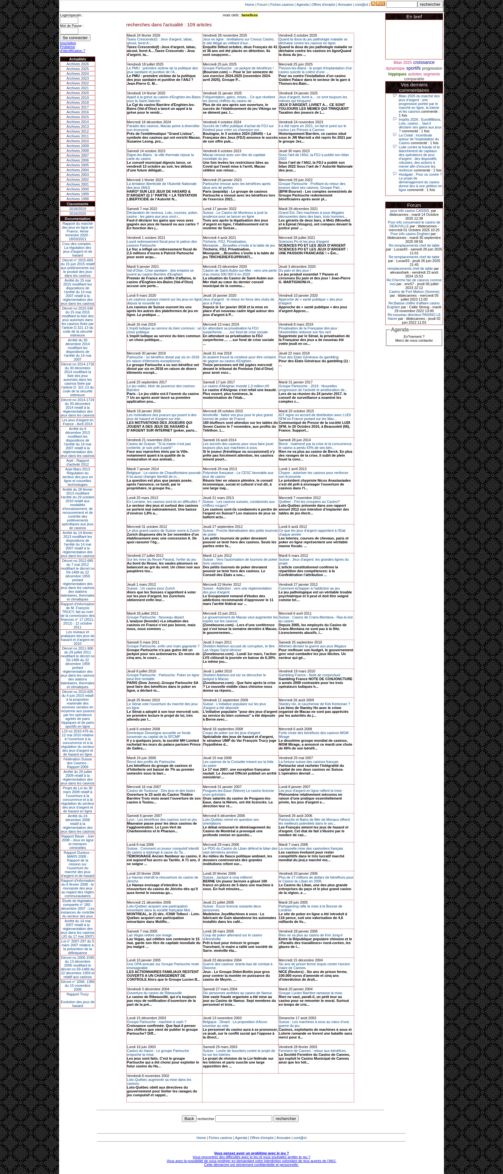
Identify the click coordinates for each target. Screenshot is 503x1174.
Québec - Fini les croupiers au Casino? (309, 502)
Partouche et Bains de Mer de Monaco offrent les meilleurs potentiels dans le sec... (314, 821)
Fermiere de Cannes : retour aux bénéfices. (313, 1051)
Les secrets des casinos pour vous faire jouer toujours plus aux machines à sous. (238, 446)
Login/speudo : (71, 15)
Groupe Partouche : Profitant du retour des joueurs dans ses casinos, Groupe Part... (312, 185)
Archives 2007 (77, 155)
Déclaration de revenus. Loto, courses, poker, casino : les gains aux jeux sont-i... (162, 214)
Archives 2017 (77, 107)
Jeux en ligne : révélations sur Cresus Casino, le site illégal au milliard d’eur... (239, 41)
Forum (262, 4)
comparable (414, 79)
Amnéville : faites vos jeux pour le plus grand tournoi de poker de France (238, 417)
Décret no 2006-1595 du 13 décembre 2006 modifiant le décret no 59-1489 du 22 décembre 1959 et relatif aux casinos (78, 967)
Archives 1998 (77, 199)
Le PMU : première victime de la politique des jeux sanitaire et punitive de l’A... (162, 70)
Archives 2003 (77, 175)
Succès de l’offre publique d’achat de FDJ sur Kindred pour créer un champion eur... (238, 128)
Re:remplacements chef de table (414, 245)
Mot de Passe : (71, 26)
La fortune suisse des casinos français (309, 762)
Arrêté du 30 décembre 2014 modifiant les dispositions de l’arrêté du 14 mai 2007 (77, 349)
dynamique (395, 68)
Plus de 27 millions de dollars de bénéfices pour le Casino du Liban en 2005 (316, 879)
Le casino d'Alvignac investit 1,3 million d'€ (236, 386)
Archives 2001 (77, 184)
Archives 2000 (77, 189)
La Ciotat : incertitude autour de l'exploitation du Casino (419, 139)
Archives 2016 (77, 112)
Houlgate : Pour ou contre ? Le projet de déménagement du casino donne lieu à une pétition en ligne (420, 182)
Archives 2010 (77, 141)
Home (249, 4)
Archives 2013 (77, 126)
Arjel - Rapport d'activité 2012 (77, 462)
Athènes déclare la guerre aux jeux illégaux (312, 646)
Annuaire (345, 4)
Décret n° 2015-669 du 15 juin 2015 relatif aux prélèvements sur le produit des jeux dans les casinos (77, 267)
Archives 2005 (77, 165)
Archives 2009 (77, 146)
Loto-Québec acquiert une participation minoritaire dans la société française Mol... (160, 908)
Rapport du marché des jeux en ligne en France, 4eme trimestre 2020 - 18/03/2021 (77, 231)
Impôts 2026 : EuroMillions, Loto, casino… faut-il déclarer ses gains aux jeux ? (420, 125)
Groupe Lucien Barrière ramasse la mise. (311, 993)
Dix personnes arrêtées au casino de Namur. (238, 993)
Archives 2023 (77, 78)
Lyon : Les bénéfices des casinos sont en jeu (162, 819)
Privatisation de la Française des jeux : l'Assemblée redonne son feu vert (309, 330)
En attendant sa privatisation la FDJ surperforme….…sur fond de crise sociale (235, 330)
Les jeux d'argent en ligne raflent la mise (310, 791)
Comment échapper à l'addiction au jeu (309, 588)
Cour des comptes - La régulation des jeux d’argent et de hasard (77, 249)
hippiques (397, 74)
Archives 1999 (77, 194)
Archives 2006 (77, 160)
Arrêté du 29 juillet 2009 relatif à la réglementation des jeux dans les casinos (78, 777)
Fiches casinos (282, 4)
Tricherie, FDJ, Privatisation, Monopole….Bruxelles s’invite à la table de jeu (239, 243)
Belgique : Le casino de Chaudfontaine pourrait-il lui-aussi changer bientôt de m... (164, 474)
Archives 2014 (77, 122)
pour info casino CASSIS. (410, 211)
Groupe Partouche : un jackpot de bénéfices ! (238, 68)
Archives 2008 (77, 151)
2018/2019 (77, 209)
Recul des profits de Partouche (151, 762)
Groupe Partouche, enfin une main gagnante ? (163, 646)
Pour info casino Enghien (410, 234)
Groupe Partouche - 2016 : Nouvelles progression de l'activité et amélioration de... (313, 388)
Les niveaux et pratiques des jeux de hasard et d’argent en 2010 (78, 637)
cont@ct (361, 4)
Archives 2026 (77, 64)
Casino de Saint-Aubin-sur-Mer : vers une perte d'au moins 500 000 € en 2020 (240, 272)
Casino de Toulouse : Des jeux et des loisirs (161, 791)
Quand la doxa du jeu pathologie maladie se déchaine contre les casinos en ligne (313, 41)
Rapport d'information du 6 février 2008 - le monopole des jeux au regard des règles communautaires (78, 888)
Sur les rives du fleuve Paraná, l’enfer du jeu (161, 559)
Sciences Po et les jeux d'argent (304, 241)
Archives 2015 (77, 117)
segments (431, 74)
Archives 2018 (77, 102)
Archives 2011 (77, 136)
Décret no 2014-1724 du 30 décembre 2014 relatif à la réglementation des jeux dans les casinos (78, 407)
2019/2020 (77, 213)
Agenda (302, 4)
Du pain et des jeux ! (295, 270)
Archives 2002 (77, 179)
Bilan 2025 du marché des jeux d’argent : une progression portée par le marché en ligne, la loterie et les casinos (419, 103)
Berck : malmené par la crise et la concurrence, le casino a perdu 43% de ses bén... (316, 446)
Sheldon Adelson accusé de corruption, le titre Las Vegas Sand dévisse (239, 648)
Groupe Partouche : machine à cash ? (156, 1022)
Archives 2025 (77, 69)
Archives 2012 (77, 131)
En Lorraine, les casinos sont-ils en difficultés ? (163, 502)
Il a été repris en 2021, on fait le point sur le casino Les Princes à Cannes (312, 128)
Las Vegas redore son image (149, 935)
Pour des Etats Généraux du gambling (309, 357)
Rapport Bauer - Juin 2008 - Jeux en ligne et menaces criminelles (77, 842)
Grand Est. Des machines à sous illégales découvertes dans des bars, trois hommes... (313, 214)
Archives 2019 (77, 98)
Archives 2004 (77, 170)
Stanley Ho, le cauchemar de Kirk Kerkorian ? (314, 704)
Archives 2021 (77, 88)
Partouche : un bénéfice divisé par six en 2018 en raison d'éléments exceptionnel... (163, 359)
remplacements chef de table (410, 268)
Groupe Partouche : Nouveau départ (155, 617)
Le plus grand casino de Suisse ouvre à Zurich (163, 530)
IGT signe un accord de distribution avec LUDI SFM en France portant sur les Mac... (315, 417)
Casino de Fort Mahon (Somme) (414, 292)
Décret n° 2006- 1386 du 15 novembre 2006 (78, 985)
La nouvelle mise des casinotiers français (311, 848)
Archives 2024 (77, 73)
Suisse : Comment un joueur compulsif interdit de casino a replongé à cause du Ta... (163, 850)
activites (415, 74)
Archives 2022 (77, 83)
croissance (424, 62)
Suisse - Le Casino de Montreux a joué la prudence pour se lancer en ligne (235, 214)
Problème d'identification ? (72, 49)
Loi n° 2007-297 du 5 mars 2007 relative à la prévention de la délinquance (77, 947)
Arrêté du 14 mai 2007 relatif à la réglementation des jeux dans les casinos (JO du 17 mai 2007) (78, 928)
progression (432, 68)
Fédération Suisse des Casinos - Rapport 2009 (78, 763)
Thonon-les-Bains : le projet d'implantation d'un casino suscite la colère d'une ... (315, 70)
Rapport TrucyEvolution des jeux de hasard (78, 1000)
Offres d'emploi (323, 4)
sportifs (413, 68)
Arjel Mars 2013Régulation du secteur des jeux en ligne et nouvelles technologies (77, 476)
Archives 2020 (77, 93)
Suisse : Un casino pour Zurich (151, 588)
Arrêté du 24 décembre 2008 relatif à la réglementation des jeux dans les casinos (78, 823)
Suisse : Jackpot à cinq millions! (227, 877)
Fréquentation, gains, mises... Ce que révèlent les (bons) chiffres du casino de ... (239, 99)
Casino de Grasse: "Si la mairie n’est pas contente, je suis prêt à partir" (159, 446)
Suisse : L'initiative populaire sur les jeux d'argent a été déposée (234, 706)
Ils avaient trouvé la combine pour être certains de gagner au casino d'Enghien (239, 359)
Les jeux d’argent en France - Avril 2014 (77, 422)
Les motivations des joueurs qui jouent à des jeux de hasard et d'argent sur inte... (162, 417)
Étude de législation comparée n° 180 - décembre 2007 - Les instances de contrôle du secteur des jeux (77, 908)
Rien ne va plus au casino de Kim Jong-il (311, 935)
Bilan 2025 (403, 62)
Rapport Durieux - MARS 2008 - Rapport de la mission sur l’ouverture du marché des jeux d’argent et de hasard (77, 864)
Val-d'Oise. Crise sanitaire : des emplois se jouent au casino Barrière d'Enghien (160, 272)
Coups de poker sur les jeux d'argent (231, 733)
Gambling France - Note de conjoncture (310, 675)
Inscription (68, 43)
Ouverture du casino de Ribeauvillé (154, 993)
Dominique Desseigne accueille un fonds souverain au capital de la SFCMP (159, 735)
